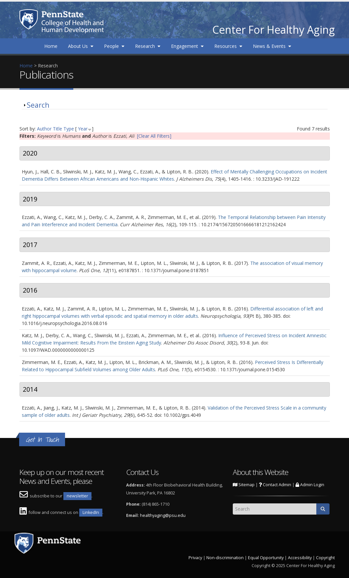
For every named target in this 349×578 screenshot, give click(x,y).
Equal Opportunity (266, 557)
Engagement (187, 46)
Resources (228, 46)
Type (68, 129)
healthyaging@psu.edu (163, 515)
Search (38, 105)
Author (44, 129)
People (114, 46)
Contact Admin (275, 485)
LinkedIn (91, 512)
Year (82, 129)
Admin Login (310, 485)
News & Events (272, 46)
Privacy (195, 557)
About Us (80, 46)
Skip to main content (22, 3)
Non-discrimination (225, 557)
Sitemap (244, 485)
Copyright (325, 557)
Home (50, 46)
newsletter (77, 496)
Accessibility (300, 557)
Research (147, 46)
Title (57, 129)
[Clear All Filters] (154, 136)
